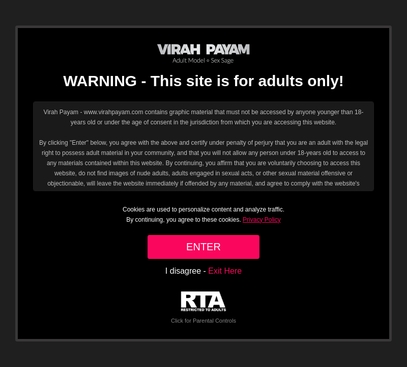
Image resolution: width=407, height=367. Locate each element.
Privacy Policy (262, 219)
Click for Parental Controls (203, 307)
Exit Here (225, 271)
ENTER (203, 246)
